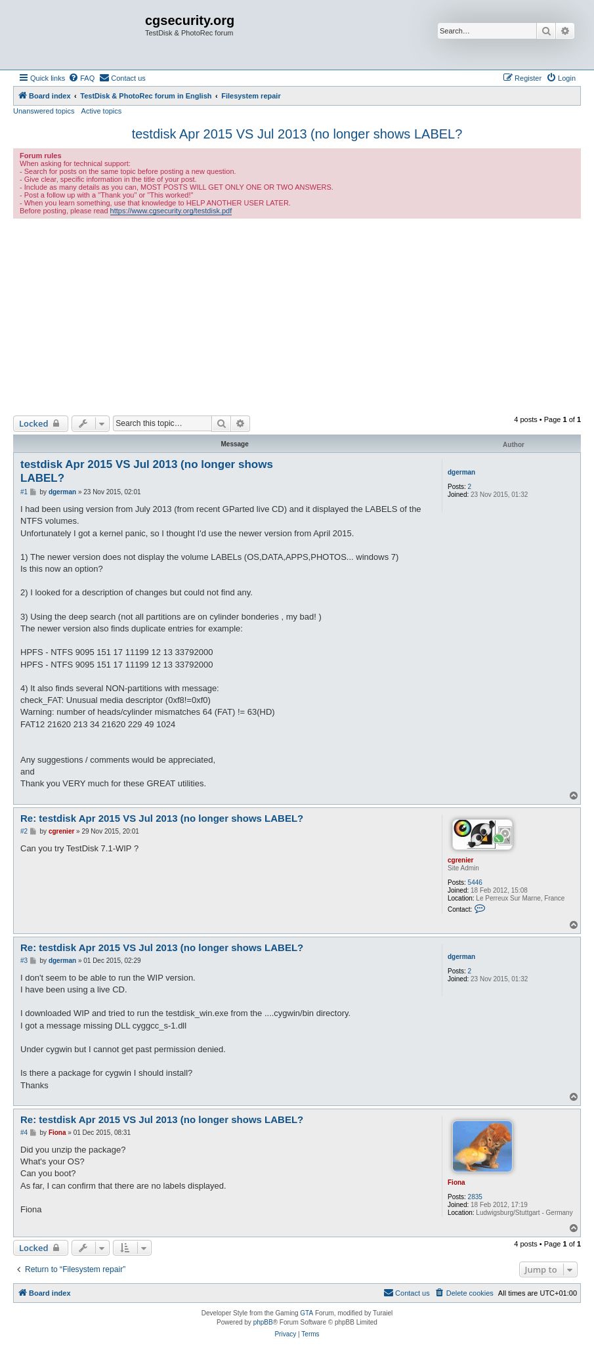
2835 (475, 1197)
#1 (24, 492)
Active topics (101, 111)
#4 (24, 1132)
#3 (24, 960)
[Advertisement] (297, 317)
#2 (24, 831)
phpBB (263, 1322)
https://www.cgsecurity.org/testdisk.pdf (171, 211)
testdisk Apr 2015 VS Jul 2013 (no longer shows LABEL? (297, 134)
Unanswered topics (44, 111)
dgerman (461, 472)
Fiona (456, 1182)
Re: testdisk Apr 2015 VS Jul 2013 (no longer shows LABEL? (161, 818)
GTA (306, 1313)
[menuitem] (81, 78)
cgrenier (460, 860)
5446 (475, 882)
